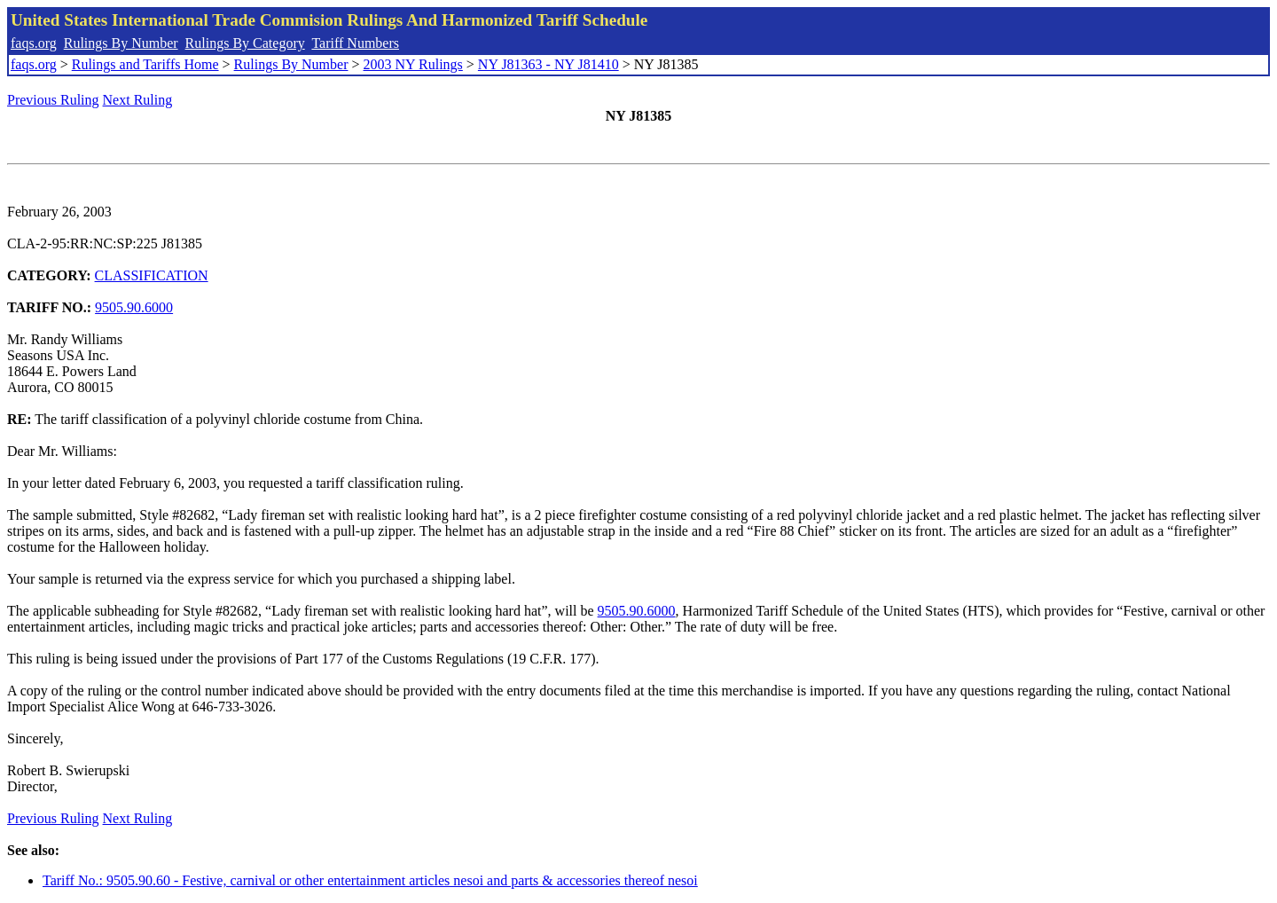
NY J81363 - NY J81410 (548, 64)
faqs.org (34, 43)
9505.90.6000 (134, 307)
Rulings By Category (245, 43)
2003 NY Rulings (413, 64)
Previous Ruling (53, 99)
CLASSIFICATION (151, 275)
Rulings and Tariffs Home (145, 64)
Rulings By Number (121, 43)
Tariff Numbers (355, 43)
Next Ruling (138, 99)
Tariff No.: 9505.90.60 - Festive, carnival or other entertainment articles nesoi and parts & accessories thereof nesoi (370, 880)
